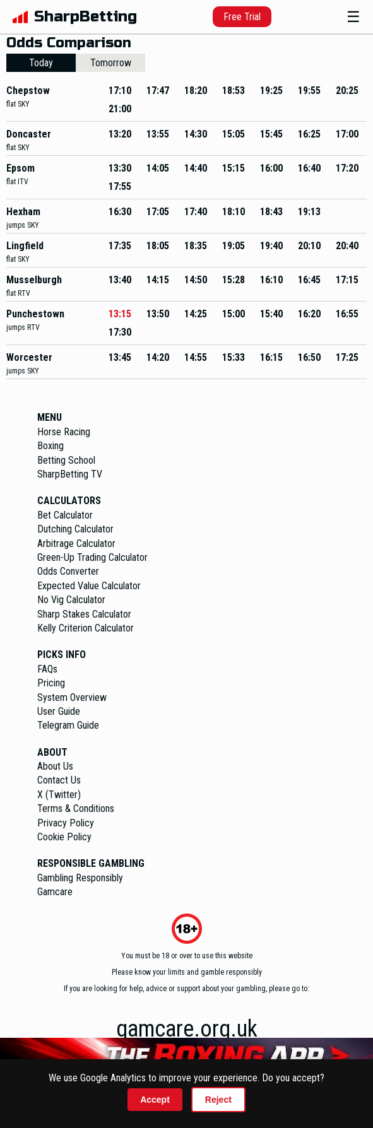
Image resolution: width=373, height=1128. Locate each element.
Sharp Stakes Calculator (84, 614)
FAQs (47, 669)
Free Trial (242, 17)
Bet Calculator (65, 515)
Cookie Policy (64, 837)
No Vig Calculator (71, 600)
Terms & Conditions (75, 808)
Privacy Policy (65, 823)
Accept (155, 1100)
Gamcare (55, 892)
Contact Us (59, 780)
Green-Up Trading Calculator (92, 557)
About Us (55, 766)
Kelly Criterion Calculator (85, 628)
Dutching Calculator (75, 529)
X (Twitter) (59, 795)
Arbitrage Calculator (76, 543)
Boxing (50, 446)
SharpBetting (85, 17)
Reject (218, 1100)
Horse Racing (63, 432)
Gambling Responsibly (80, 878)
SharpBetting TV (69, 474)
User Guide (58, 711)
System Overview (72, 697)
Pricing (51, 683)
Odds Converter (68, 571)
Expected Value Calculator (89, 586)
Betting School (66, 460)
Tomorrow (110, 63)
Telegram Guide (68, 725)
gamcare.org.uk (187, 1029)
